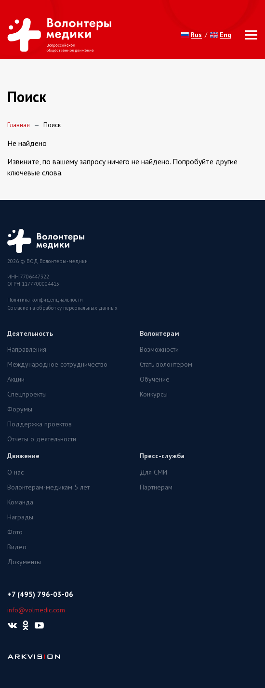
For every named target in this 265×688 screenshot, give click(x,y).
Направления (26, 349)
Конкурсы (154, 394)
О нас (15, 472)
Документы (24, 561)
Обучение (155, 379)
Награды (20, 517)
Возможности (159, 349)
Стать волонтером (166, 364)
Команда (20, 502)
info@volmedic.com (36, 610)
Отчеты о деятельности (41, 439)
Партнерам (156, 487)
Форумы (19, 409)
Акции (16, 379)
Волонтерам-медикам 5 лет (48, 487)
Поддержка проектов (39, 424)
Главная (18, 124)
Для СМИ (153, 472)
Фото (15, 532)
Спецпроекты (27, 394)
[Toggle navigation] (248, 35)
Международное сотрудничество (57, 364)
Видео (16, 546)
